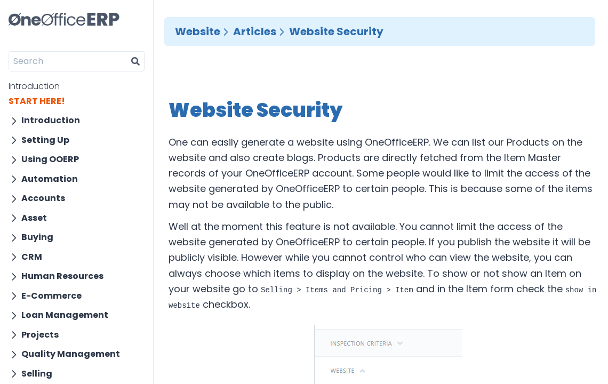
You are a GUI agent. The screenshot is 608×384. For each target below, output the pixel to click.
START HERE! (37, 101)
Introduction (34, 86)
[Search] (68, 61)
